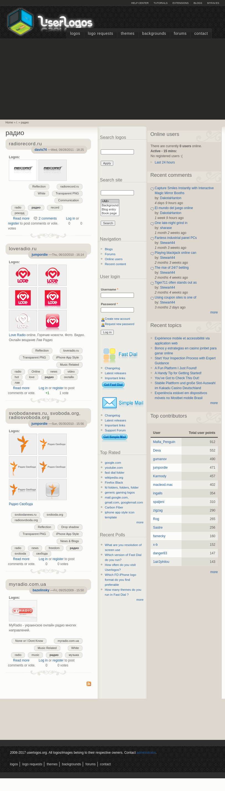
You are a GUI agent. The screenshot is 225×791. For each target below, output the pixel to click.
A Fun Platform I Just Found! (176, 368)
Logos (75, 33)
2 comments (48, 218)
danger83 (160, 553)
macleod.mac (163, 485)
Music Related (69, 364)
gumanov (160, 459)
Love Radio (17, 335)
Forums (180, 33)
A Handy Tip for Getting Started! (178, 373)
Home (9, 122)
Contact (201, 33)
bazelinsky (41, 590)
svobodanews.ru (26, 514)
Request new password (120, 324)
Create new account (117, 318)
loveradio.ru (71, 350)
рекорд (19, 213)
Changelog (112, 368)
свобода (42, 553)
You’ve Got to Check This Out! (177, 378)
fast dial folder (115, 472)
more (140, 522)
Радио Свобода (21, 504)
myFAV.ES (213, 3)
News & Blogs (69, 541)
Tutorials (160, 3)
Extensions (180, 3)
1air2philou (161, 562)
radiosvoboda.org (26, 520)
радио (25, 122)
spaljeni (158, 502)
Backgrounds (154, 33)
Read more (21, 218)
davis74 (41, 150)
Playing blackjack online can (175, 253)
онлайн (69, 377)
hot (17, 377)
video (71, 371)
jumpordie (40, 255)
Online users (114, 259)
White (41, 193)
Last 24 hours (165, 162)
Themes (128, 33)
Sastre (158, 527)
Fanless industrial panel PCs (176, 238)
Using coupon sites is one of (175, 297)
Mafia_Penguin (164, 442)
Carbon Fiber (114, 507)
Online (36, 371)
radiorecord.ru (69, 186)
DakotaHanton (170, 198)
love (32, 377)
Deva (157, 450)
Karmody (159, 476)
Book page (110, 214)
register (13, 223)
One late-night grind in (171, 223)
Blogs (197, 3)
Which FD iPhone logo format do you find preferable (120, 579)
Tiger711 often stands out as (176, 282)
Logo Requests (100, 33)
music (35, 654)
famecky (159, 536)
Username (109, 289)
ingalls (157, 493)
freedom (54, 548)
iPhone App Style (67, 357)
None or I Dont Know (29, 640)
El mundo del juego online (174, 208)
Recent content (115, 264)
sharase (166, 228)
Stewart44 (167, 243)
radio (18, 207)
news (53, 371)
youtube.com (114, 467)
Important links (115, 378)
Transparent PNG (67, 193)
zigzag (158, 510)
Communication (68, 200)
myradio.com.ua (68, 640)
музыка (74, 654)
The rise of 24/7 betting (172, 268)
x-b (155, 545)
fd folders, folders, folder (122, 487)
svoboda (20, 553)
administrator (146, 753)
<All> (110, 201)
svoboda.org (55, 514)
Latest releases (115, 373)
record (55, 207)
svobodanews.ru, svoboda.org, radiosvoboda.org (45, 415)
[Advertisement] (112, 78)
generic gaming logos (120, 492)
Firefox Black (114, 482)
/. (17, 122)
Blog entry (110, 210)
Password (109, 304)
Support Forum (115, 430)
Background (110, 206)
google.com (113, 462)
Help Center (140, 3)
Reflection (39, 186)
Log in (70, 218)
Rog (156, 519)
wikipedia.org (114, 477)
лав (17, 382)
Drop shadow (70, 527)
